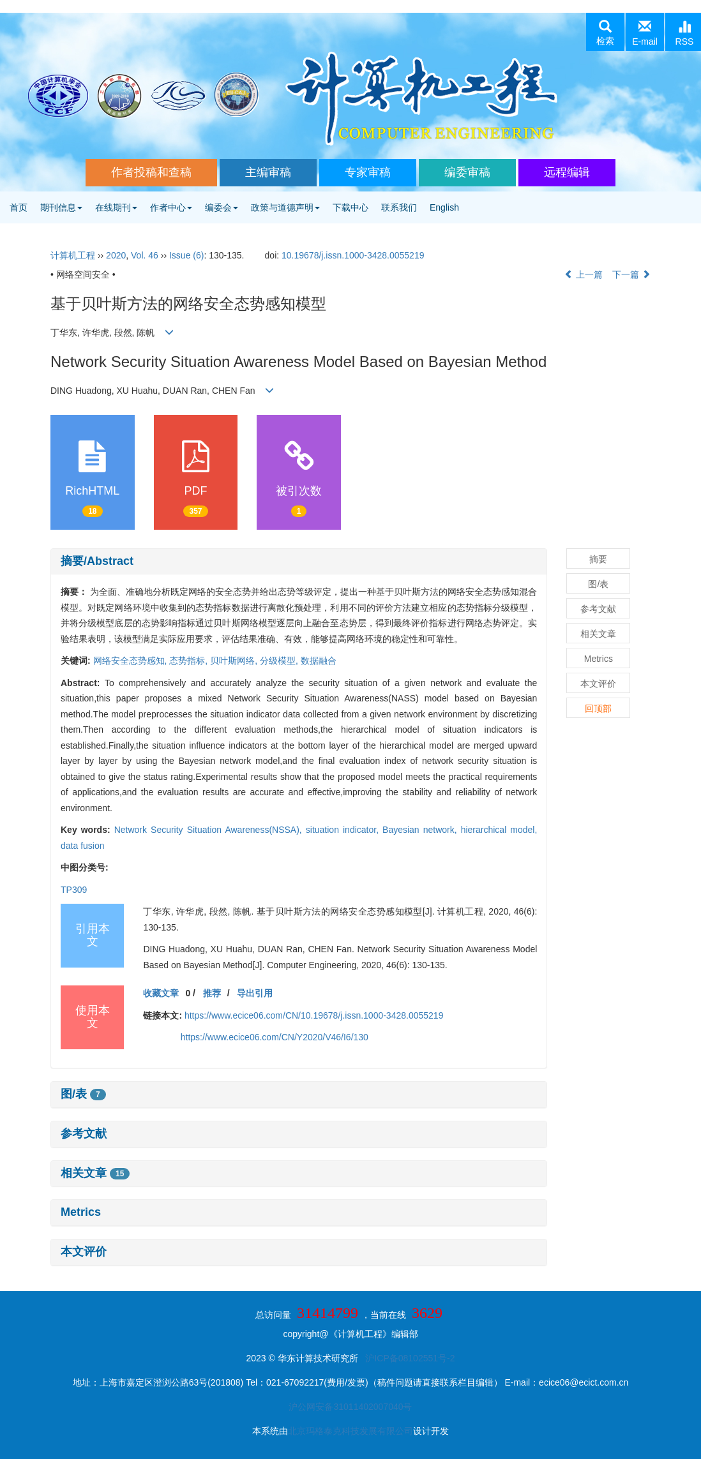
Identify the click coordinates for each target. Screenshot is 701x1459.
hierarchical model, (499, 830)
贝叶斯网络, (235, 660)
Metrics (81, 1212)
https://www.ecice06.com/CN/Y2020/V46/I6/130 (274, 1037)
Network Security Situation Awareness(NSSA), (210, 830)
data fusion (83, 846)
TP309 (74, 890)
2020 (116, 255)
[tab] (298, 561)
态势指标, (189, 660)
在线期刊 (116, 207)
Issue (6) (186, 255)
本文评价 (84, 1251)
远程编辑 (567, 172)
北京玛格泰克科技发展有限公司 (350, 1431)
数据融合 (318, 660)
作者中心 (171, 207)
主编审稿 (268, 172)
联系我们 (399, 207)
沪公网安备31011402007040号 (350, 1407)
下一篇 (631, 274)
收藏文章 (161, 993)
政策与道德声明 (285, 207)
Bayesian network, (421, 830)
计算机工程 (72, 255)
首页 (18, 207)
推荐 (212, 993)
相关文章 (95, 1173)
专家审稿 (368, 172)
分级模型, (280, 660)
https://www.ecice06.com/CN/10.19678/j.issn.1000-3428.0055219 (314, 1015)
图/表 (83, 1094)
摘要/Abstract (97, 561)
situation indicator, (344, 830)
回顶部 (598, 708)
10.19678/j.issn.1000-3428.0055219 (353, 255)
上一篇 (583, 274)
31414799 (327, 1313)
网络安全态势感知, (131, 660)
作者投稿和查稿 (151, 172)
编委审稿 (467, 172)
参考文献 (84, 1133)
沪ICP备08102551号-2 (410, 1358)
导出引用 (255, 993)
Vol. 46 (144, 255)
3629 (427, 1313)
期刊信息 (61, 207)
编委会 (221, 207)
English (444, 207)
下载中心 (350, 207)
